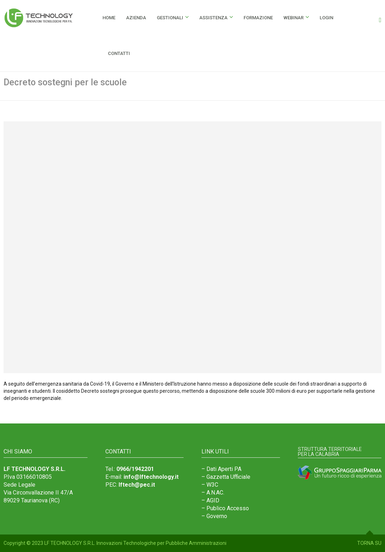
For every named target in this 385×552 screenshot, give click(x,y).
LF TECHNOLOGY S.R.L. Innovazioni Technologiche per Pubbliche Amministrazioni (135, 543)
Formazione (258, 17)
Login (326, 17)
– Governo (214, 516)
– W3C (209, 484)
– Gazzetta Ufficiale (225, 476)
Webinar (294, 17)
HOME (108, 17)
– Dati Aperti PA (221, 469)
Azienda (136, 17)
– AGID (210, 500)
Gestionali (170, 17)
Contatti (119, 53)
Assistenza (213, 17)
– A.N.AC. (212, 492)
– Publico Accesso (225, 508)
